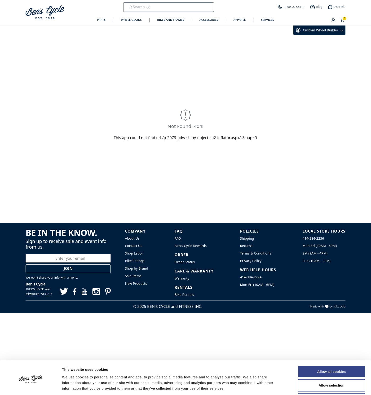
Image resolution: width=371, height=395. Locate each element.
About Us (132, 238)
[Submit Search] (130, 7)
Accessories (208, 20)
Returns (246, 245)
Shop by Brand (136, 268)
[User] (333, 20)
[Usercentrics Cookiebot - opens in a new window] (30, 385)
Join (68, 268)
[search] (165, 6)
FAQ (178, 238)
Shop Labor (134, 253)
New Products (136, 283)
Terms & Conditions (255, 253)
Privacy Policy (250, 261)
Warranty (182, 278)
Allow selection (331, 367)
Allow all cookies (331, 354)
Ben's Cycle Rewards (191, 245)
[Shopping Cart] (342, 20)
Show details (248, 386)
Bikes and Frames (170, 20)
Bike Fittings (134, 261)
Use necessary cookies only (331, 381)
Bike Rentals (184, 294)
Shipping (247, 238)
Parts (101, 20)
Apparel (240, 20)
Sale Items (133, 276)
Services (267, 20)
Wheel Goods (131, 20)
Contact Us (133, 245)
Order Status (185, 262)
